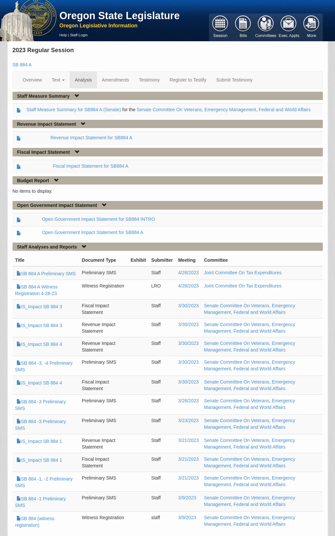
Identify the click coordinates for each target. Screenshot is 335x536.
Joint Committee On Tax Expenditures (243, 272)
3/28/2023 (188, 400)
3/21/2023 (188, 440)
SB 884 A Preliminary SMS (46, 273)
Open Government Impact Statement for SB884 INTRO (98, 219)
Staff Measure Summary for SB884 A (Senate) (74, 109)
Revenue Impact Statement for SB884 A (91, 137)
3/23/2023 (188, 420)
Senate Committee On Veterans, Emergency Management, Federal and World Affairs (224, 109)
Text (58, 80)
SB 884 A (22, 64)
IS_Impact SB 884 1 (39, 441)
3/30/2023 (188, 305)
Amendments (115, 80)
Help (63, 35)
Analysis (83, 80)
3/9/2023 (187, 497)
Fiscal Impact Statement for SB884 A (90, 166)
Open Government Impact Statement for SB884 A (92, 232)
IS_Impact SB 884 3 (39, 306)
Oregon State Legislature (119, 15)
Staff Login (78, 35)
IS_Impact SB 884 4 (39, 344)
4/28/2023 (188, 272)
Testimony (149, 80)
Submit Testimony (234, 80)
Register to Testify (188, 80)
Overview (32, 80)
